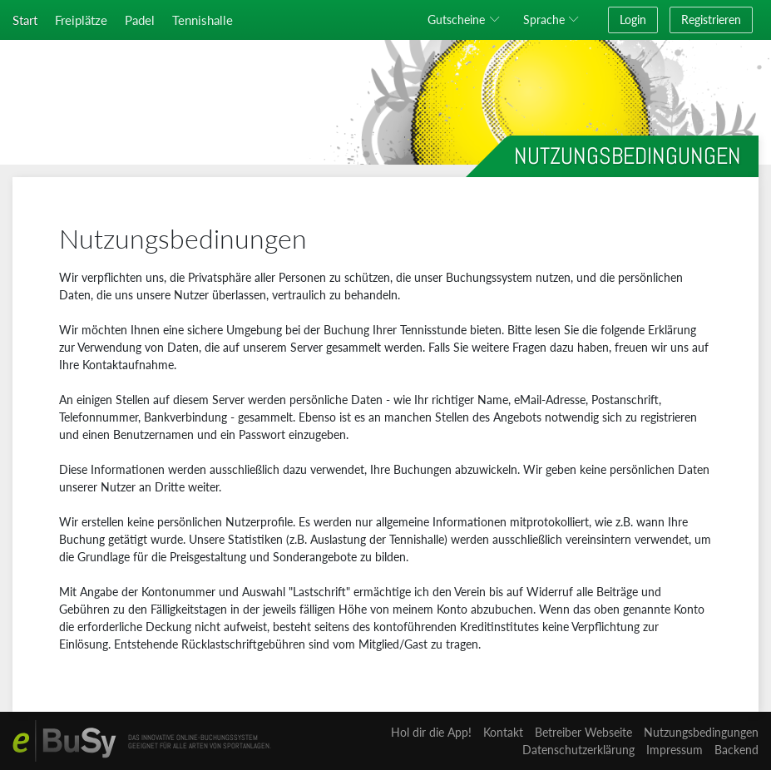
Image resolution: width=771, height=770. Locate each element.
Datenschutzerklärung (578, 750)
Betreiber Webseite (583, 732)
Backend (736, 750)
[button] (467, 20)
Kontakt (503, 732)
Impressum (674, 750)
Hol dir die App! (431, 732)
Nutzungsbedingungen (701, 732)
